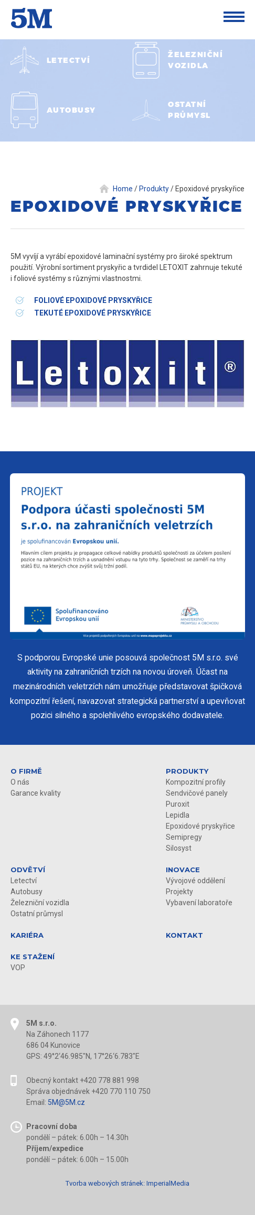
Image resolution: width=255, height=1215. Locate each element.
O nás (19, 782)
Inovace (183, 869)
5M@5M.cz (66, 1102)
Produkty (187, 771)
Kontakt (184, 935)
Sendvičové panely (197, 793)
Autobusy (26, 891)
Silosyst (179, 848)
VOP (17, 967)
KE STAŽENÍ (32, 956)
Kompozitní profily (196, 782)
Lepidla (177, 815)
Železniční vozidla (39, 902)
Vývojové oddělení (195, 880)
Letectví (23, 880)
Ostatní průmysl (36, 913)
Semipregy (184, 837)
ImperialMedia (167, 1183)
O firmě (26, 771)
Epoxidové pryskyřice (200, 826)
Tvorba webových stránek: (105, 1183)
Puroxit (177, 804)
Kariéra (27, 935)
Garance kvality (35, 793)
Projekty (179, 891)
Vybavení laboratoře (199, 902)
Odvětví (27, 869)
